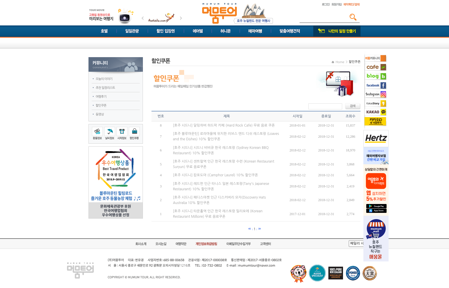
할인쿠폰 (101, 105)
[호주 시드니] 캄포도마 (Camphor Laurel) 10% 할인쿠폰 (215, 175)
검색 (353, 17)
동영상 (100, 114)
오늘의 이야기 (104, 79)
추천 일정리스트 (105, 87)
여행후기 (101, 96)
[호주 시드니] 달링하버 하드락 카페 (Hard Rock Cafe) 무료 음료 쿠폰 (224, 125)
